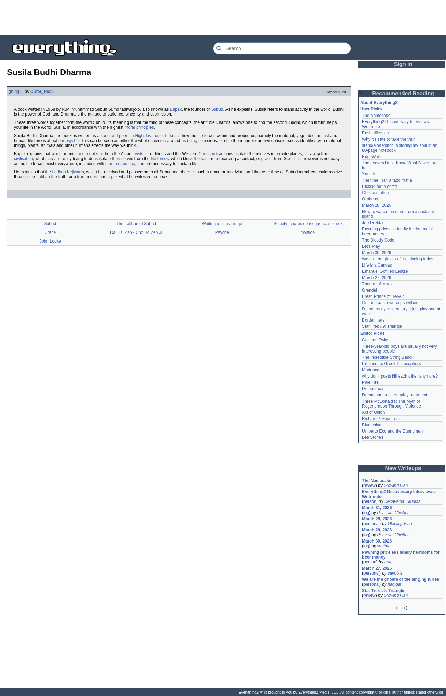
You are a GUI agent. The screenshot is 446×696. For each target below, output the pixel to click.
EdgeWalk (371, 156)
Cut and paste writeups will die (390, 302)
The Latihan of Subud (136, 223)
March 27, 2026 (376, 277)
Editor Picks (372, 333)
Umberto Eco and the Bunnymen (392, 431)
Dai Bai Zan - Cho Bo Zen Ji (136, 232)
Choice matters (376, 192)
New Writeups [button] (403, 468)
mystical (139, 153)
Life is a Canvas (377, 265)
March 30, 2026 (376, 252)
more (401, 608)
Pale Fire (370, 382)
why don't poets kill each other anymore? (400, 376)
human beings (122, 163)
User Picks (371, 108)
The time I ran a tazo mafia (387, 180)
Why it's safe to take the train (389, 139)
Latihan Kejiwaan (68, 171)
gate (388, 562)
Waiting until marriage (222, 223)
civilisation (23, 158)
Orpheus (370, 199)
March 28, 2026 (376, 205)
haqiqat (394, 584)
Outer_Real (41, 91)
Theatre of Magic (377, 284)
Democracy (372, 388)
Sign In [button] (403, 64)
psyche (72, 140)
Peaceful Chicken (393, 512)
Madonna (370, 369)
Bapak (176, 109)
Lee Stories (372, 437)
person (369, 501)
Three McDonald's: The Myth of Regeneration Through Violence (391, 404)
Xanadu (369, 174)
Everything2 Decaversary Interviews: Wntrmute (398, 494)
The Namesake (376, 115)
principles (145, 127)
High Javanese (149, 135)
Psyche (222, 232)
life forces (160, 158)
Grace (50, 232)
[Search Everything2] (282, 48)
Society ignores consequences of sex (308, 223)
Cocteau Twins (376, 340)
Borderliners (373, 320)
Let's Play (371, 246)
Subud (217, 109)
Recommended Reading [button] (403, 93)
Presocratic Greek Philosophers (391, 363)
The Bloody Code (378, 240)
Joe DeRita (372, 222)
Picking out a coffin (379, 186)
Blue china (372, 424)
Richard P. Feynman (381, 418)
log (366, 512)
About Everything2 (379, 102)
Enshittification (375, 132)
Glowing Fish (396, 485)
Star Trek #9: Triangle (382, 326)
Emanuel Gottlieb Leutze (385, 271)
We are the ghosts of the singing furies (397, 258)
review (369, 485)
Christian (207, 153)
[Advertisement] (223, 17)
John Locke (50, 241)
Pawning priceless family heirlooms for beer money (401, 555)
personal (371, 523)
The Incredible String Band (387, 357)
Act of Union (373, 412)
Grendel (369, 290)
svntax (383, 546)
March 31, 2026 (377, 507)
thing (14, 91)
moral (130, 127)
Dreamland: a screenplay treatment (394, 395)
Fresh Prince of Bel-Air (383, 296)
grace (266, 158)
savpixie (394, 573)
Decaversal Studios (402, 501)
